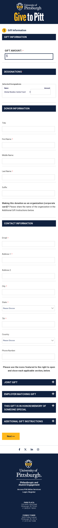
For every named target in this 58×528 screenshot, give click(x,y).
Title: (4, 123)
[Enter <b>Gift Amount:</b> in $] (29, 56)
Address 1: (7, 254)
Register (32, 492)
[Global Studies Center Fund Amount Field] (41, 92)
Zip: (4, 318)
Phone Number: (9, 351)
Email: (5, 238)
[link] (19, 449)
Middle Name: (8, 155)
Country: (5, 334)
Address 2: (6, 270)
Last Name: (7, 171)
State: (5, 302)
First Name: (7, 139)
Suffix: (4, 187)
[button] (29, 382)
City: (4, 286)
